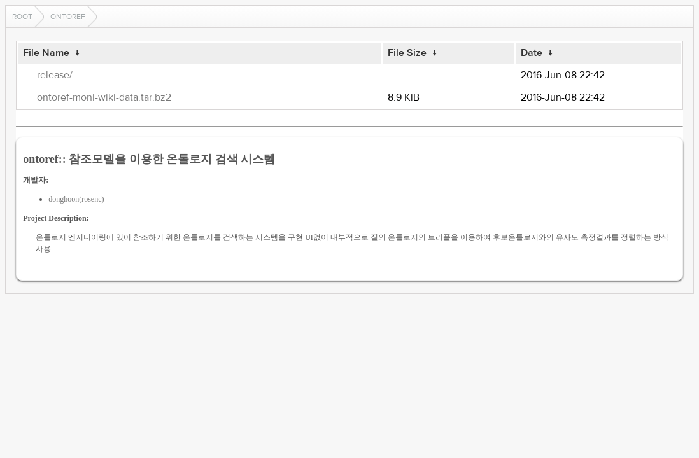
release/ (55, 75)
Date (531, 52)
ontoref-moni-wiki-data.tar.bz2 (104, 97)
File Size (407, 52)
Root (22, 16)
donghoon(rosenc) (76, 199)
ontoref (67, 16)
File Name (46, 52)
